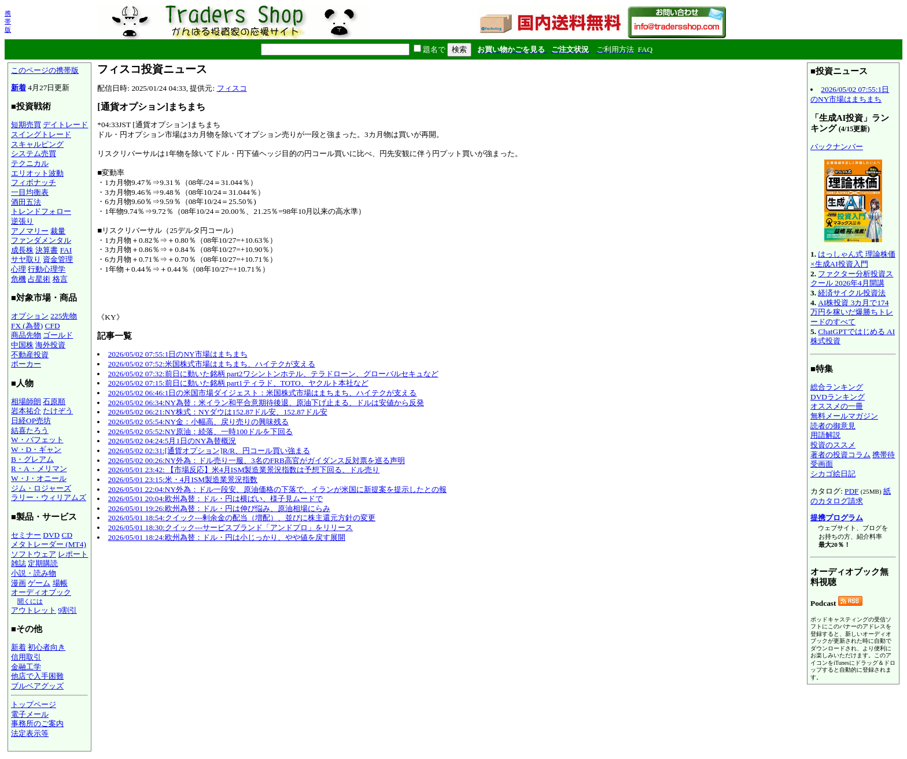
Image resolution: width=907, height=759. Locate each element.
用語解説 (825, 435)
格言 (60, 279)
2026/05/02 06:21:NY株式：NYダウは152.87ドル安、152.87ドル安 (217, 412)
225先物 (63, 316)
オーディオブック (41, 592)
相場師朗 (26, 401)
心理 (18, 269)
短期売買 (26, 124)
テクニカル (30, 163)
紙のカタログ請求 (850, 496)
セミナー (26, 535)
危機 (18, 279)
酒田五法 (26, 202)
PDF (851, 491)
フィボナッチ (33, 182)
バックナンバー (836, 146)
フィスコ (232, 88)
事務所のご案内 (37, 723)
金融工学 (26, 666)
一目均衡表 (30, 192)
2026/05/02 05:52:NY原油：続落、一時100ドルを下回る (200, 431)
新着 (18, 87)
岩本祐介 (26, 410)
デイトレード (65, 124)
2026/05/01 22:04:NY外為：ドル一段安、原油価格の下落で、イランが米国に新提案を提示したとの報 (277, 489)
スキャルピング (37, 144)
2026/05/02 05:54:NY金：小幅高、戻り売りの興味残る (198, 421)
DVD (51, 535)
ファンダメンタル (41, 240)
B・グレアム (32, 459)
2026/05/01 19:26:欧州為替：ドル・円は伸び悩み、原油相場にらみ (219, 508)
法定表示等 (30, 733)
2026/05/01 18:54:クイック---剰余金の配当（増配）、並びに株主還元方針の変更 (241, 517)
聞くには (30, 601)
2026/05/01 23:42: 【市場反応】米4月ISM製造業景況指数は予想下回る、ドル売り (244, 469)
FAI (66, 250)
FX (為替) (27, 325)
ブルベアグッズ (37, 686)
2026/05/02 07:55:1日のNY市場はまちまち (178, 354)
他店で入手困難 (37, 676)
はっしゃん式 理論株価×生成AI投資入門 (852, 259)
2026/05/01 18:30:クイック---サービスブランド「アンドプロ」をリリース (230, 527)
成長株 (22, 250)
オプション (30, 316)
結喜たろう (30, 430)
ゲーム (39, 583)
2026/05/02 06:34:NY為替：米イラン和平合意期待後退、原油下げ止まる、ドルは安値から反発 (266, 402)
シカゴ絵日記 (833, 473)
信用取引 (26, 657)
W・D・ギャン (36, 449)
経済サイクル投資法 (852, 292)
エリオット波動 (37, 173)
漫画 (18, 583)
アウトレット (33, 610)
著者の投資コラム (840, 454)
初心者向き (46, 647)
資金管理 (58, 259)
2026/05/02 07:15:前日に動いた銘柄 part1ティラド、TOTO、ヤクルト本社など (238, 383)
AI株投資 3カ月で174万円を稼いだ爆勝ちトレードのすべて (851, 312)
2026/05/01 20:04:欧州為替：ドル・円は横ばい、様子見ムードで (215, 498)
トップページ (33, 704)
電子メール (30, 714)
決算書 (46, 250)
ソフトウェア (33, 554)
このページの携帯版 (45, 70)
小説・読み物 (33, 573)
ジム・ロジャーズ (41, 488)
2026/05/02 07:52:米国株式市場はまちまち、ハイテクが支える (211, 364)
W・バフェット (37, 439)
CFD (52, 325)
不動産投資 (30, 354)
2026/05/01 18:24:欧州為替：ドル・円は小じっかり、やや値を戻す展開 (226, 537)
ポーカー (26, 364)
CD (67, 535)
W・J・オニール (39, 478)
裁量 (57, 231)
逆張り (22, 221)
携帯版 (8, 21)
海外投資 (50, 344)
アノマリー (30, 231)
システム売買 (33, 153)
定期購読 (43, 563)
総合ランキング (836, 387)
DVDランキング (837, 397)
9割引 (67, 610)
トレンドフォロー (41, 211)
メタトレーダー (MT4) (48, 544)
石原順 (54, 401)
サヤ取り (26, 259)
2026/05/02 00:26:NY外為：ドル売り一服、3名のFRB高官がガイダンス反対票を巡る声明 (256, 460)
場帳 (60, 583)
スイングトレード (41, 134)
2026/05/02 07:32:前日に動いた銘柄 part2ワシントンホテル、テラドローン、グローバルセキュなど (273, 373)
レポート (73, 554)
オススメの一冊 (836, 406)
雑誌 (18, 563)
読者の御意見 (833, 425)
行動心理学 (46, 269)
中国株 (22, 344)
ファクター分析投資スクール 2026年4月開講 (851, 278)
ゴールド (58, 335)
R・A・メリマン (39, 468)
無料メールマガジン (844, 416)
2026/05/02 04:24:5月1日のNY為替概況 (172, 440)
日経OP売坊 (31, 420)
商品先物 (26, 335)
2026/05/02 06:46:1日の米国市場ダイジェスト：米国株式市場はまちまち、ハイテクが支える (262, 392)
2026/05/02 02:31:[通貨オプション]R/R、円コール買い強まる (209, 450)
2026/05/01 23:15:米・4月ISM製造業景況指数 (182, 479)
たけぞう (58, 410)
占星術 (39, 279)
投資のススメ (833, 444)
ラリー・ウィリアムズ (48, 497)
